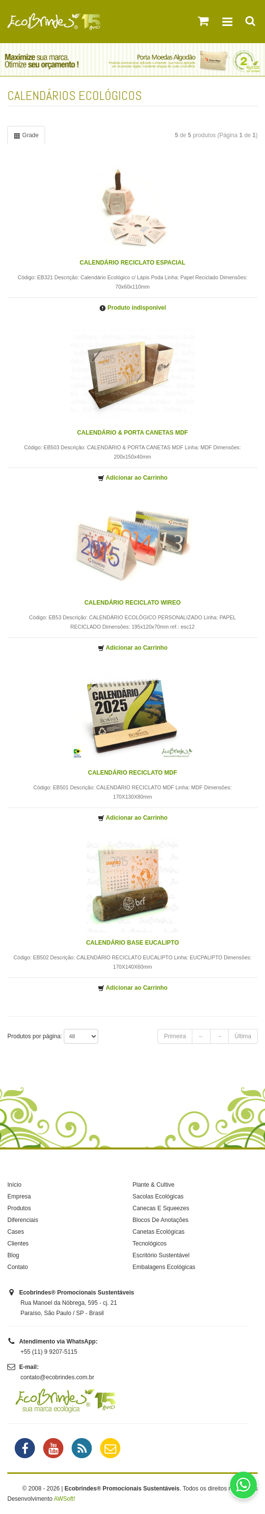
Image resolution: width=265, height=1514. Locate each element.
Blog (13, 1255)
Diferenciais (22, 1220)
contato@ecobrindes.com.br (57, 1377)
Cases (15, 1231)
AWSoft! (65, 1498)
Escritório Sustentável (160, 1255)
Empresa (19, 1196)
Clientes (17, 1243)
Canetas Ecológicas (158, 1231)
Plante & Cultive (153, 1184)
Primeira (175, 1036)
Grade (26, 135)
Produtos (19, 1208)
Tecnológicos (149, 1243)
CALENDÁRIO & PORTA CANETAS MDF (132, 432)
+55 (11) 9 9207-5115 (49, 1351)
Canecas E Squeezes (160, 1208)
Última (243, 1036)
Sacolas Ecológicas (158, 1196)
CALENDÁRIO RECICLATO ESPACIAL (132, 262)
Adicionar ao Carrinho (133, 478)
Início (14, 1184)
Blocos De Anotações (160, 1220)
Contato (17, 1267)
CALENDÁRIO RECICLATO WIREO (132, 602)
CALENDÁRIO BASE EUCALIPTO (132, 942)
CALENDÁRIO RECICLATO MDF (132, 772)
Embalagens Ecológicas (163, 1267)
